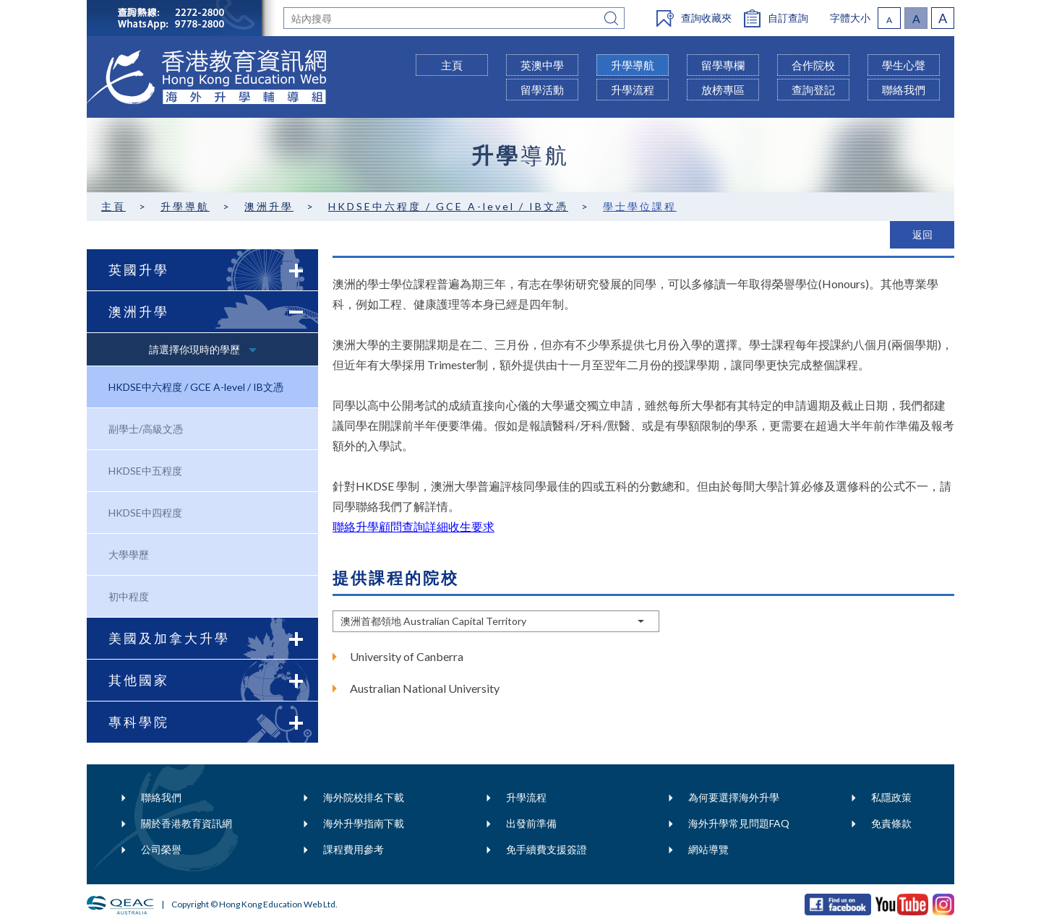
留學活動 (542, 89)
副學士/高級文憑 (145, 429)
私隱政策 (891, 797)
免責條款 (891, 823)
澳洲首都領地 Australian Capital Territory (433, 621)
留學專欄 (723, 65)
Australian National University (425, 688)
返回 (922, 234)
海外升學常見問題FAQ (738, 823)
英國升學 (213, 269)
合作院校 (813, 65)
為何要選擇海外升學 (733, 797)
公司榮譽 (161, 849)
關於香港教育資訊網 (186, 823)
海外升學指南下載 (363, 823)
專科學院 (213, 722)
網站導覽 (708, 849)
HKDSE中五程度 (145, 471)
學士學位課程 (640, 206)
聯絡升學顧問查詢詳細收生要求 (413, 526)
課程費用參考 (353, 849)
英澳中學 (542, 65)
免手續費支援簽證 (546, 849)
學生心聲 (903, 65)
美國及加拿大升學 (213, 638)
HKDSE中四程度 (145, 512)
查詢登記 (813, 89)
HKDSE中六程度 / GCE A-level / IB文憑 (448, 206)
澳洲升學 (269, 206)
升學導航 (185, 206)
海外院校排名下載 (363, 797)
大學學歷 (128, 554)
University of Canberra (406, 656)
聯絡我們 (161, 797)
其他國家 (213, 680)
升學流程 (526, 797)
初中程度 (128, 596)
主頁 (113, 206)
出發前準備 (531, 823)
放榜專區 (723, 89)
